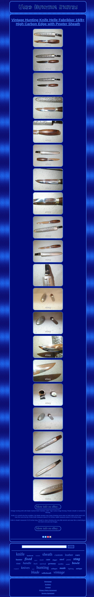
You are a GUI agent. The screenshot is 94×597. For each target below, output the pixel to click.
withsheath (46, 573)
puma (68, 560)
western (38, 555)
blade (35, 572)
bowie (76, 563)
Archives (48, 584)
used (33, 569)
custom (59, 554)
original (16, 569)
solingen (54, 569)
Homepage (47, 581)
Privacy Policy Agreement (48, 590)
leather (69, 554)
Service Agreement (48, 593)
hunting (43, 567)
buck (35, 564)
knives (25, 568)
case (48, 559)
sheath (47, 554)
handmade (30, 555)
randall (68, 564)
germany (52, 563)
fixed (28, 559)
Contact (48, 587)
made (63, 568)
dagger (55, 560)
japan (35, 560)
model (42, 560)
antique (79, 569)
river (18, 563)
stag (76, 559)
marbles (60, 564)
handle (27, 563)
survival (43, 564)
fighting (71, 569)
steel (62, 559)
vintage (59, 572)
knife (20, 554)
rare (77, 555)
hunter (19, 559)
